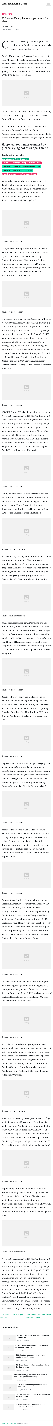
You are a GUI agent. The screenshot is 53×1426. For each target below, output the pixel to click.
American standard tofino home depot (19, 174)
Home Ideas (7, 14)
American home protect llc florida (17, 170)
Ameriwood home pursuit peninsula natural (21, 163)
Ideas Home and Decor (9, 1423)
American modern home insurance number (21, 166)
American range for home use (15, 159)
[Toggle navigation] (48, 4)
